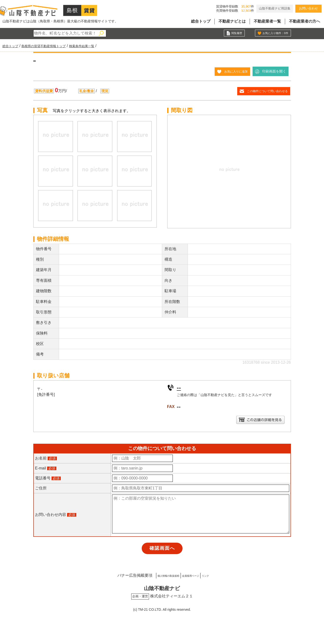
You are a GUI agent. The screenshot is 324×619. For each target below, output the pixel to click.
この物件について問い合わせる (264, 91)
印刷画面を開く (274, 71)
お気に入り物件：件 (272, 33)
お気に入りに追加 (234, 71)
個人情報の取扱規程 (156, 575)
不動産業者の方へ (304, 21)
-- (179, 387)
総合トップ (200, 21)
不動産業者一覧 (267, 21)
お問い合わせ (308, 8)
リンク (222, 575)
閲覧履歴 (235, 33)
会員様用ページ (195, 575)
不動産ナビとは (232, 21)
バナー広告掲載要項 (113, 575)
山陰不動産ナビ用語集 (274, 8)
